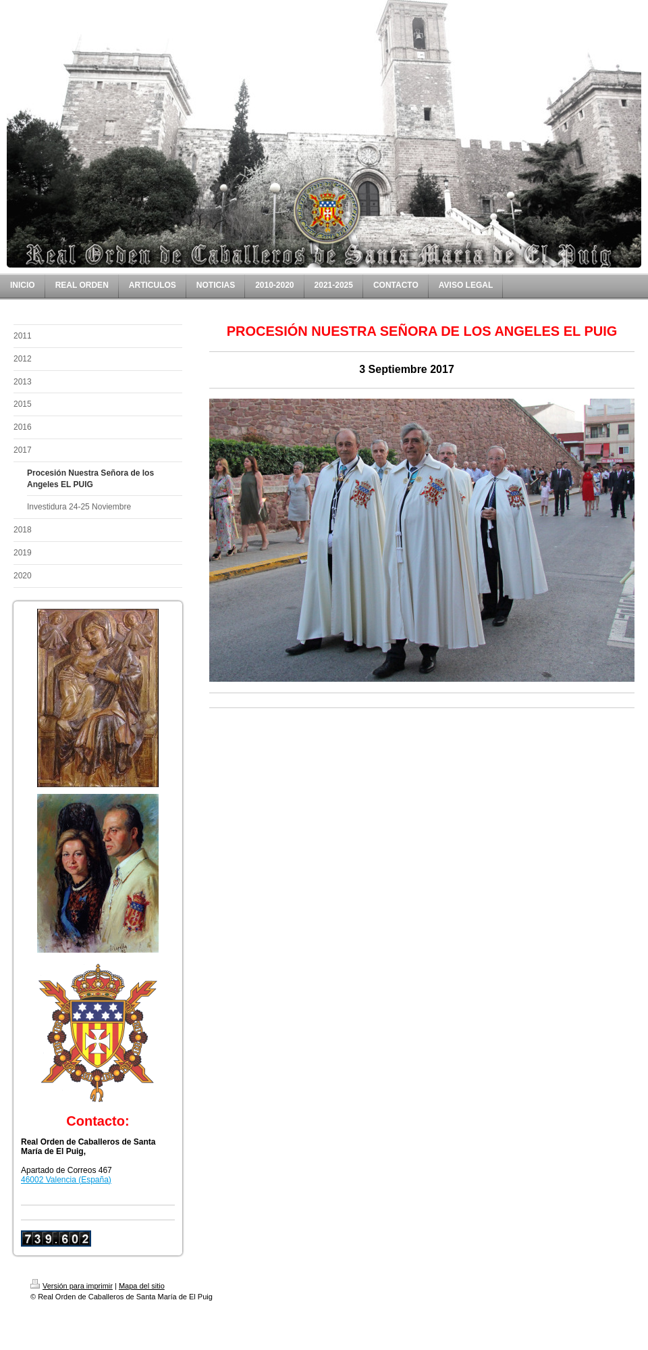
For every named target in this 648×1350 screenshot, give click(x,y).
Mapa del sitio (142, 1286)
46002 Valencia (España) (66, 1179)
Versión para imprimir (71, 1286)
